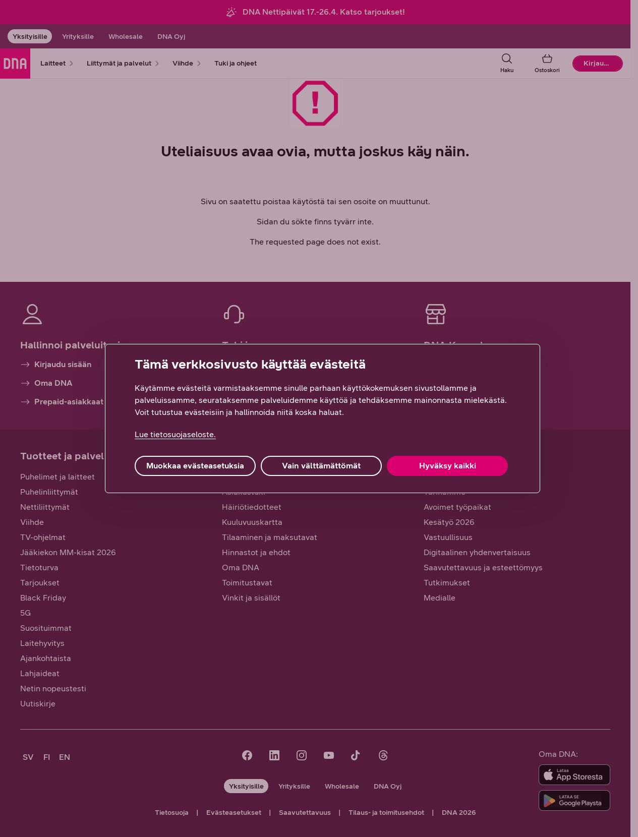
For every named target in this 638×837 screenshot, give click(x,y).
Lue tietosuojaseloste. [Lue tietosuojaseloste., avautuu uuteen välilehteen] (175, 434)
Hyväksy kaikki (447, 465)
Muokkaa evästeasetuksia (195, 465)
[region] (322, 418)
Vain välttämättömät (321, 465)
